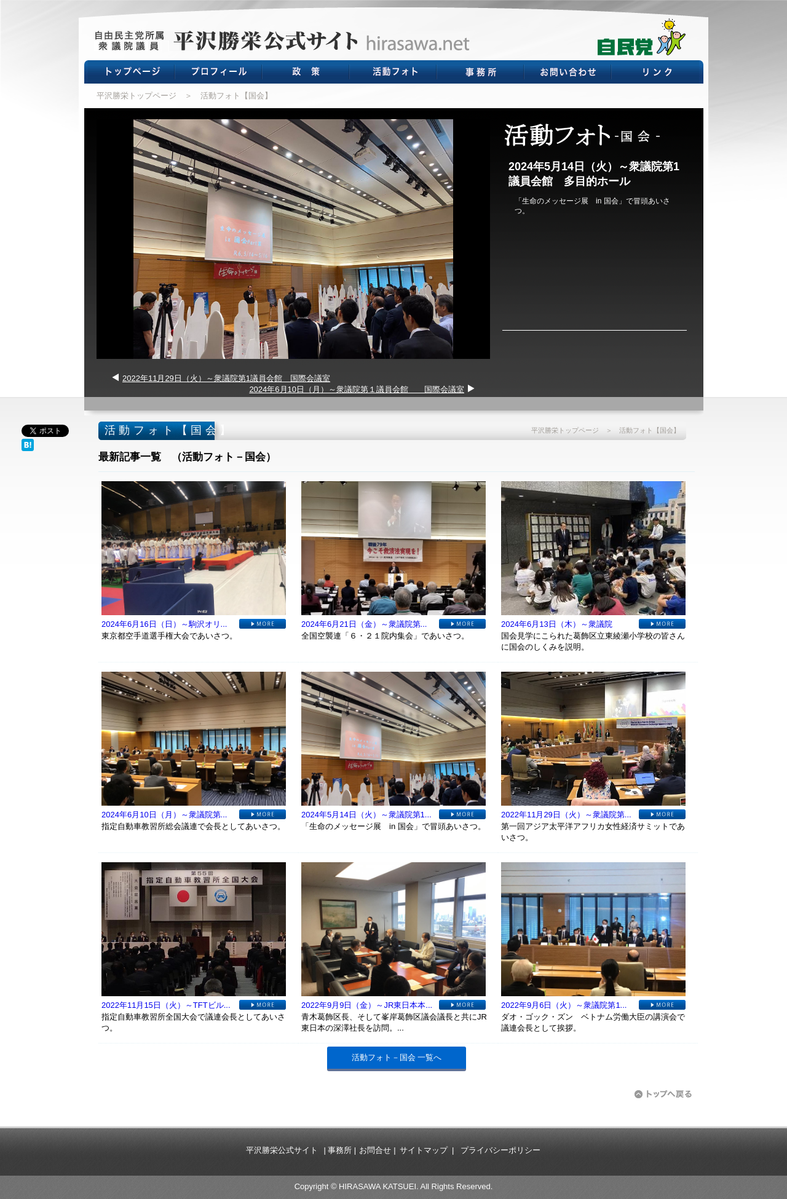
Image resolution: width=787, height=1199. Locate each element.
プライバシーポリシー (500, 1150)
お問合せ (375, 1150)
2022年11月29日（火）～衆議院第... (566, 814)
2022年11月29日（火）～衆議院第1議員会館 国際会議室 (226, 378)
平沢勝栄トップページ (136, 95)
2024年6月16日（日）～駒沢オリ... (164, 624)
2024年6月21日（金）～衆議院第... (364, 624)
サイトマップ (424, 1150)
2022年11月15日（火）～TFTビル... (166, 1005)
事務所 (340, 1150)
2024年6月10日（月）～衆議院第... (164, 814)
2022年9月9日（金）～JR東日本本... (366, 1005)
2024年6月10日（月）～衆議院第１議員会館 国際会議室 (356, 389)
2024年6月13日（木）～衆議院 (556, 624)
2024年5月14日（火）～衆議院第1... (366, 814)
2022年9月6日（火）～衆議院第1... (564, 1005)
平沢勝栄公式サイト (282, 1150)
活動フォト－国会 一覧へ (397, 1057)
